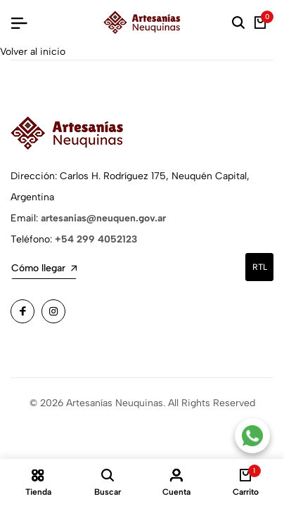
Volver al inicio (32, 52)
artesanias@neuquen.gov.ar (103, 218)
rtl (259, 267)
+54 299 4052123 (96, 239)
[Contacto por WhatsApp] (252, 435)
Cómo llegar (44, 268)
